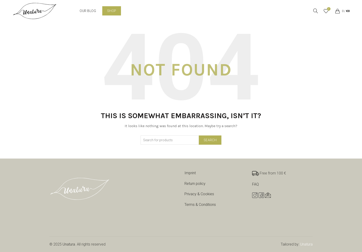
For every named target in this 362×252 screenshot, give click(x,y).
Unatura (69, 244)
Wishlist (328, 9)
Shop (111, 11)
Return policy (194, 183)
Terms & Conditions (200, 204)
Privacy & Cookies (199, 194)
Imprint (190, 173)
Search (210, 140)
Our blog (88, 11)
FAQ (255, 184)
